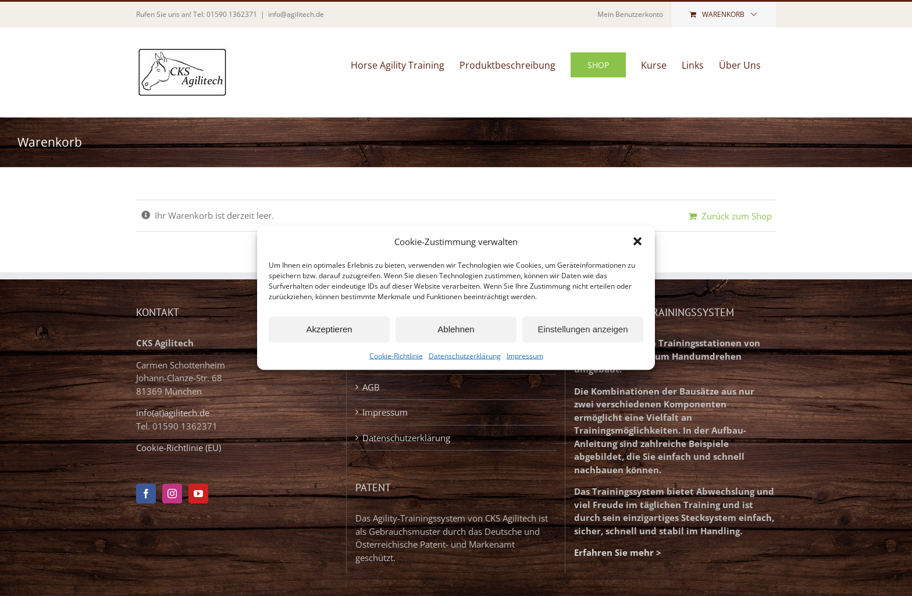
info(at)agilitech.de (172, 412)
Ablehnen (455, 329)
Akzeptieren (329, 329)
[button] (637, 241)
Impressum (525, 355)
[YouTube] (198, 493)
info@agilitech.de (296, 14)
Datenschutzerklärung (465, 355)
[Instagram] (172, 493)
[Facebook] (146, 493)
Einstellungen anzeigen (582, 329)
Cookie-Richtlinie (396, 355)
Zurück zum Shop (736, 216)
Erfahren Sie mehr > (617, 552)
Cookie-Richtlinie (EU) (178, 447)
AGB (371, 387)
